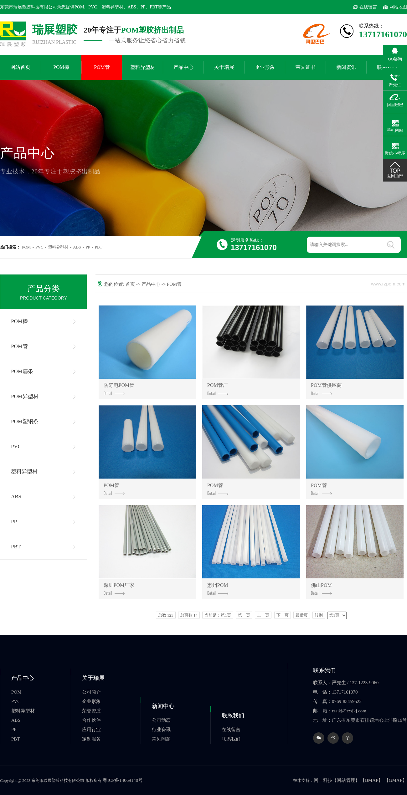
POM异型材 (25, 396)
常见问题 (161, 738)
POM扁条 (22, 371)
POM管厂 (217, 388)
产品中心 (183, 67)
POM (26, 247)
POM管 (102, 67)
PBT (98, 247)
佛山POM (321, 588)
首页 (131, 284)
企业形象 (265, 67)
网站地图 (398, 7)
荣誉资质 (91, 710)
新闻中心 (163, 706)
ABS (77, 247)
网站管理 (346, 780)
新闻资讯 (346, 67)
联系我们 (233, 715)
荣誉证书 (306, 67)
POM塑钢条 (25, 421)
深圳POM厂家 (119, 588)
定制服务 (91, 738)
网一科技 (323, 780)
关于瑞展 (224, 67)
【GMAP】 (395, 780)
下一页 (282, 615)
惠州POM (217, 588)
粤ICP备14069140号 (123, 780)
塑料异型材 (142, 67)
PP (87, 247)
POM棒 (61, 67)
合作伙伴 (91, 720)
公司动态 (161, 720)
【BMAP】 (371, 780)
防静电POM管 (119, 388)
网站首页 (20, 67)
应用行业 (91, 729)
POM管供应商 (326, 388)
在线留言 (368, 7)
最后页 (302, 615)
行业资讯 (161, 729)
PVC (39, 247)
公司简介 (91, 692)
